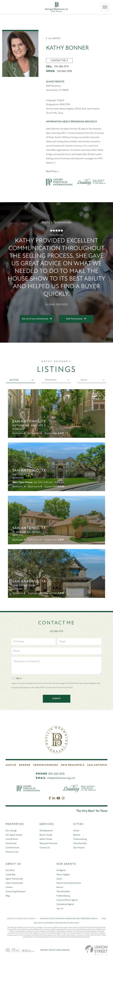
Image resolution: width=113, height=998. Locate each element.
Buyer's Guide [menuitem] (46, 875)
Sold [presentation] (84, 379)
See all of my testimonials (35, 317)
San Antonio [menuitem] (79, 888)
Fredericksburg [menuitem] (80, 879)
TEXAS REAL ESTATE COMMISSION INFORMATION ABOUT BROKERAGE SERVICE (70, 959)
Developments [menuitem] (47, 871)
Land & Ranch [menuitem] (12, 879)
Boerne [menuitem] (76, 875)
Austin (10, 805)
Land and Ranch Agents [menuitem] (68, 940)
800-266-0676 (56, 814)
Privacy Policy (48, 990)
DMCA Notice (63, 990)
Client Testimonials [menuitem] (15, 923)
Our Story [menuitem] (10, 910)
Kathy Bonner (73, 46)
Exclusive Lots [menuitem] (12, 892)
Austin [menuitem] (76, 871)
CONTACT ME (58, 59)
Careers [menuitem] (9, 927)
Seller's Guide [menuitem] (46, 879)
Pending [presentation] (51, 379)
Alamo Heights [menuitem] (63, 915)
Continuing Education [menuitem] (16, 932)
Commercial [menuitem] (11, 883)
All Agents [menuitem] (61, 910)
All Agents (53, 37)
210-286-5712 (61, 65)
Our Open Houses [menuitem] (15, 875)
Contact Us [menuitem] (45, 888)
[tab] (21, 379)
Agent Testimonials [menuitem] (15, 919)
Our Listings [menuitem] (11, 871)
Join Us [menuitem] (60, 949)
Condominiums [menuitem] (13, 888)
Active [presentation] (14, 379)
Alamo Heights (55, 80)
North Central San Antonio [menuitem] (69, 923)
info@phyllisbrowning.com (61, 818)
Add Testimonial (74, 317)
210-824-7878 (64, 70)
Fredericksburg (47, 805)
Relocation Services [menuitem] (49, 883)
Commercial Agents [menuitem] (65, 944)
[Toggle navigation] (106, 7)
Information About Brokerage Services (71, 120)
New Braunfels (74, 805)
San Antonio (98, 805)
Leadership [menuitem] (11, 915)
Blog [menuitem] (8, 936)
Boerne (25, 805)
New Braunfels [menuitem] (80, 883)
